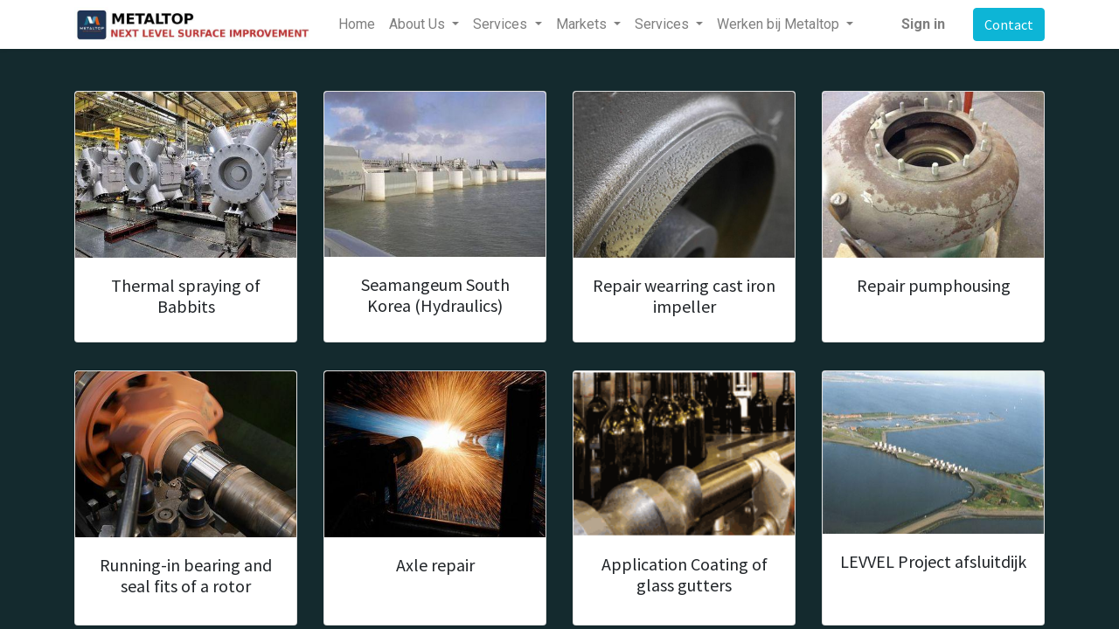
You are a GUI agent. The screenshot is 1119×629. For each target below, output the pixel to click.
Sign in (923, 24)
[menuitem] (356, 24)
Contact (1008, 24)
